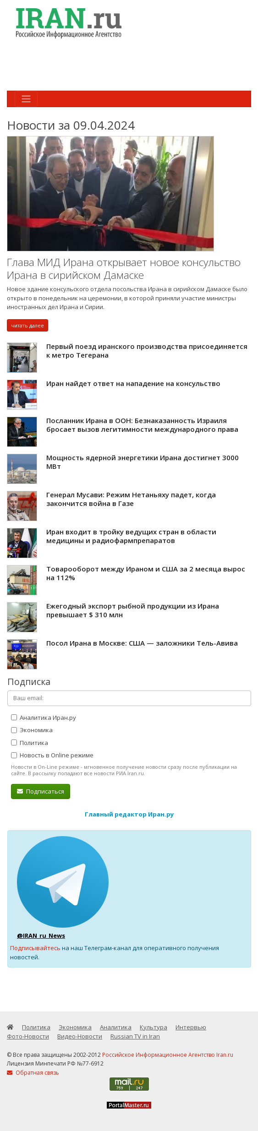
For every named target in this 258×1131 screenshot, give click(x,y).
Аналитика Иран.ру (43, 717)
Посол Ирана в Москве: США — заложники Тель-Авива (142, 642)
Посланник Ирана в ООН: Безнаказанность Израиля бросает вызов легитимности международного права (142, 425)
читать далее (27, 325)
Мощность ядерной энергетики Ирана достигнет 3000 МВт (142, 462)
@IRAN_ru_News (41, 935)
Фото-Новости (28, 1036)
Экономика (32, 730)
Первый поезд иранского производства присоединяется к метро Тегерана (146, 351)
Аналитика (116, 1027)
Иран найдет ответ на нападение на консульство (133, 383)
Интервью (191, 1027)
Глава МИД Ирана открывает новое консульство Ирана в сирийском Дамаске (124, 268)
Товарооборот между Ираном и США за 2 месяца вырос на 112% (145, 573)
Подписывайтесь (35, 948)
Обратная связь (33, 1073)
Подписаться (40, 791)
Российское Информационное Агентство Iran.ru (167, 1055)
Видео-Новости (79, 1036)
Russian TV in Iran (135, 1036)
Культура (153, 1027)
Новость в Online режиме (52, 755)
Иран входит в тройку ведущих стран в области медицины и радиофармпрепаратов (131, 536)
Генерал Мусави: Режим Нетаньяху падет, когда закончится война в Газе (131, 499)
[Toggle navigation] (26, 99)
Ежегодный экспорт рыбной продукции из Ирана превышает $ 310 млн (132, 610)
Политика (29, 743)
